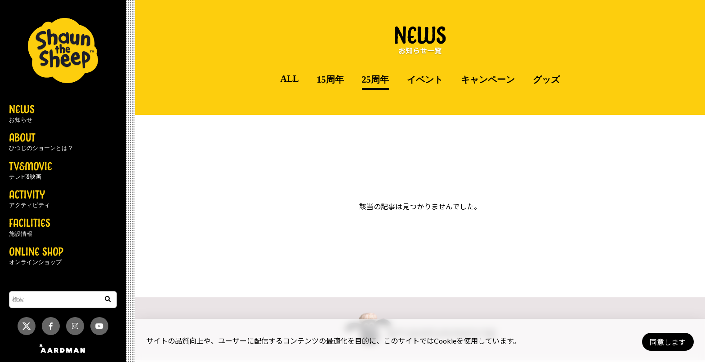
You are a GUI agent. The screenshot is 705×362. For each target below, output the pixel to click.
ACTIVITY (29, 199)
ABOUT (41, 142)
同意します (665, 342)
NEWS (22, 114)
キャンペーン (488, 79)
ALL (289, 79)
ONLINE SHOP (36, 256)
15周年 (330, 79)
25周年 (375, 79)
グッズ (546, 79)
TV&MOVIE (30, 171)
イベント (425, 79)
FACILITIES (29, 227)
